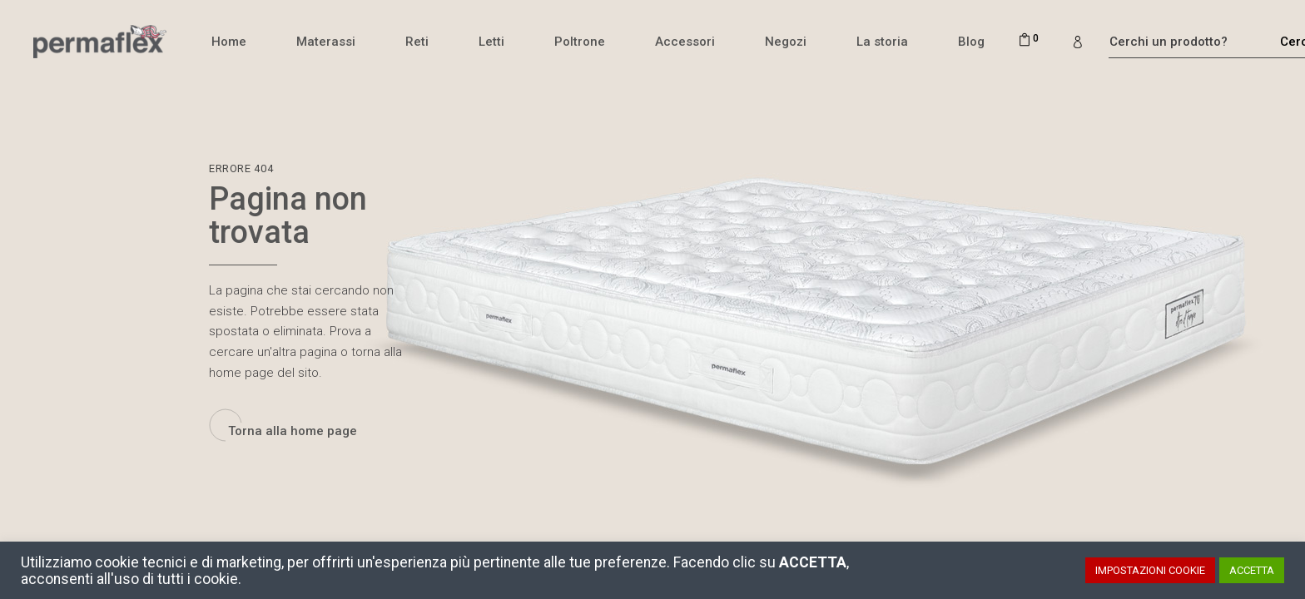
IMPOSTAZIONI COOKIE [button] (1150, 570)
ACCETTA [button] (1251, 570)
